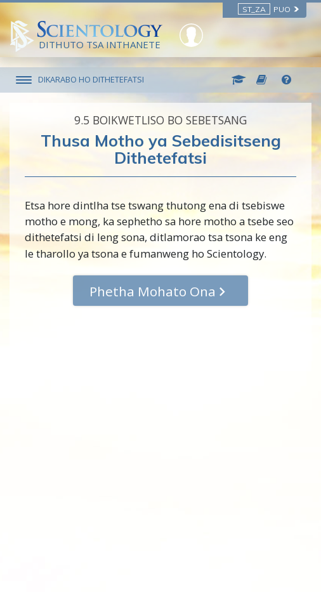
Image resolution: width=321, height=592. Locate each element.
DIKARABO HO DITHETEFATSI (91, 79)
